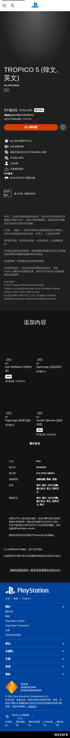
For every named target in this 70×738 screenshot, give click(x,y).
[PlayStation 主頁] (35, 6)
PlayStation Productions (17, 625)
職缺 (7, 616)
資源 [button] (35, 666)
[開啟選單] (4, 5)
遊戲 (15, 598)
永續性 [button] (35, 651)
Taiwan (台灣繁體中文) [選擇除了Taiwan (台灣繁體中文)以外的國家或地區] (19, 717)
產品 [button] (35, 643)
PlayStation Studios (15, 621)
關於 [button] (35, 607)
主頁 (7, 598)
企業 (7, 630)
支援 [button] (35, 659)
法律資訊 (8, 723)
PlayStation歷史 (13, 635)
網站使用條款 (34, 723)
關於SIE (9, 611)
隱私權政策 (20, 723)
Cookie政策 (48, 723)
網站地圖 (60, 723)
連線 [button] (35, 674)
